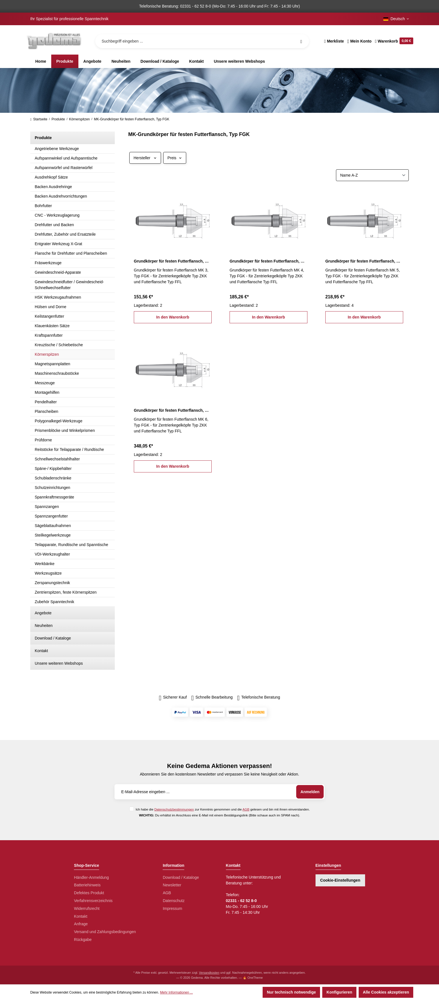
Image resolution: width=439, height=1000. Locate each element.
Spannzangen (47, 506)
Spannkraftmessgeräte (54, 497)
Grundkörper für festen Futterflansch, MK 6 (173, 410)
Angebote (43, 613)
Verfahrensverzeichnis (93, 900)
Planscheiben (46, 411)
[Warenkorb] (393, 41)
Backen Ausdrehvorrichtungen (61, 196)
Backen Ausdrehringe (53, 186)
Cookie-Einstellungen (340, 880)
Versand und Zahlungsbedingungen (105, 931)
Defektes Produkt (89, 893)
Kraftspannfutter (49, 335)
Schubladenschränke (53, 478)
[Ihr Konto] (359, 41)
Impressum (172, 908)
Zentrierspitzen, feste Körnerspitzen (66, 592)
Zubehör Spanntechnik (54, 601)
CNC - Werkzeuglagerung (57, 215)
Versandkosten (209, 972)
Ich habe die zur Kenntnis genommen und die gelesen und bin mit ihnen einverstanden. (223, 809)
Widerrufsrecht (86, 908)
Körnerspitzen (47, 354)
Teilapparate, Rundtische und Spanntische (71, 544)
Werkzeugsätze (48, 573)
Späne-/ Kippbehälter (53, 468)
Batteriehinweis (87, 885)
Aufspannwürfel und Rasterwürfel (63, 167)
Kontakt (41, 650)
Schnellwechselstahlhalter (57, 459)
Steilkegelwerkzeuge (53, 535)
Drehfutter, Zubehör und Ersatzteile (65, 234)
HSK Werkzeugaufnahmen (58, 297)
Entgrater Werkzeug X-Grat (58, 244)
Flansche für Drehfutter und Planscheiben (71, 253)
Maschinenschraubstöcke (57, 373)
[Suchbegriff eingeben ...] (202, 41)
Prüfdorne (43, 440)
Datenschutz (174, 900)
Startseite (38, 119)
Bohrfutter (43, 205)
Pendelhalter (46, 402)
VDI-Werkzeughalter (52, 554)
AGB (245, 809)
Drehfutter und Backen (54, 225)
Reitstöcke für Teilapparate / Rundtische (69, 449)
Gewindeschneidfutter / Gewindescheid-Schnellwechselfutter (69, 285)
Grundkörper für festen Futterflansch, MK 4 (268, 261)
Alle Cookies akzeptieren (386, 992)
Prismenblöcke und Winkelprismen (65, 430)
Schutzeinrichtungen (52, 487)
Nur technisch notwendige (291, 992)
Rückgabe (83, 939)
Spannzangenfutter (51, 516)
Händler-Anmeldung (91, 877)
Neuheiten (44, 625)
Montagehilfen (47, 392)
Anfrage (81, 924)
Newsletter (172, 885)
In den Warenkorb (172, 317)
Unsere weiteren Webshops (59, 663)
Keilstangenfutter (49, 316)
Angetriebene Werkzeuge (57, 148)
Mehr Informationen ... (176, 992)
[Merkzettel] (334, 41)
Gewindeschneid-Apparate (58, 272)
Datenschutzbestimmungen (174, 809)
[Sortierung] (372, 175)
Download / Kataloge (53, 638)
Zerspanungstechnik (52, 582)
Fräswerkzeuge (48, 263)
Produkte (43, 137)
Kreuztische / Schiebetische (59, 345)
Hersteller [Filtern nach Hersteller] (145, 158)
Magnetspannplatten (52, 364)
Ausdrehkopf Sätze (51, 177)
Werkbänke (45, 563)
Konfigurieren (339, 992)
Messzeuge (45, 383)
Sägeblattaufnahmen (53, 525)
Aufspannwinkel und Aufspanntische (66, 158)
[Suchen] (301, 41)
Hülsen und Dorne (50, 307)
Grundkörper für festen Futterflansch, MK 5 (364, 261)
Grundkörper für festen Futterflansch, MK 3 (173, 261)
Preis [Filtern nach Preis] (174, 158)
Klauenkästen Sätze (52, 326)
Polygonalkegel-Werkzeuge (58, 421)
